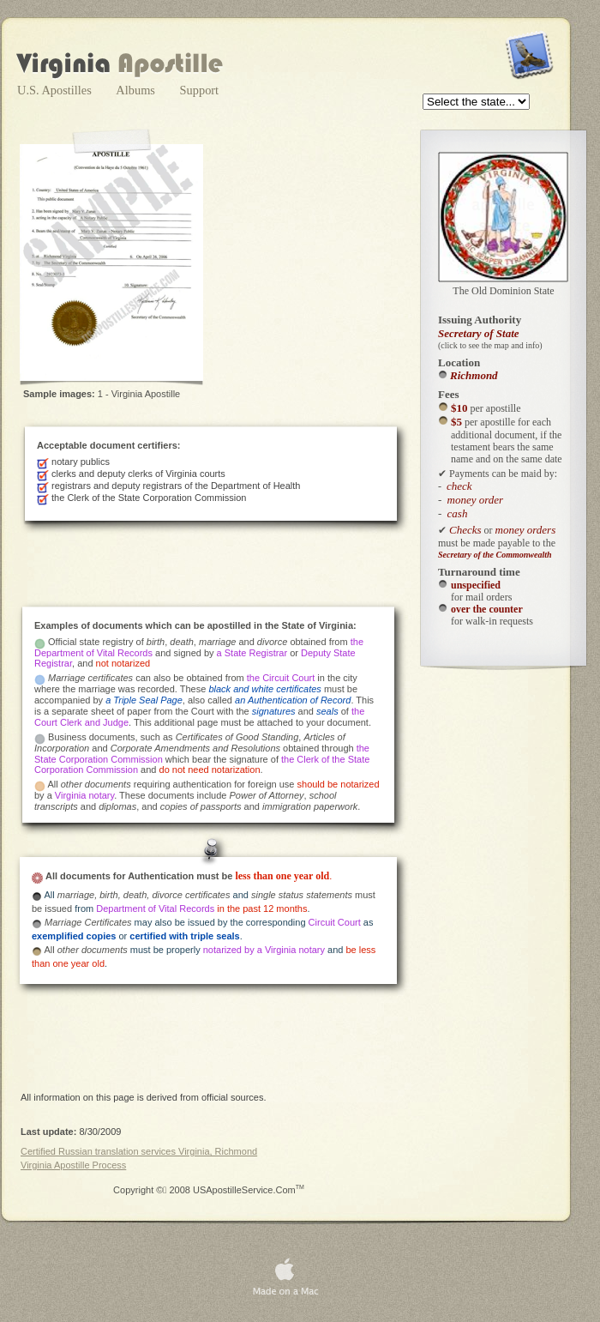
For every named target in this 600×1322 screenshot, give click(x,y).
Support (199, 90)
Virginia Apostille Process (73, 1165)
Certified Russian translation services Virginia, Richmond (139, 1151)
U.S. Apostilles (55, 90)
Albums (137, 90)
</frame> (477, 103)
